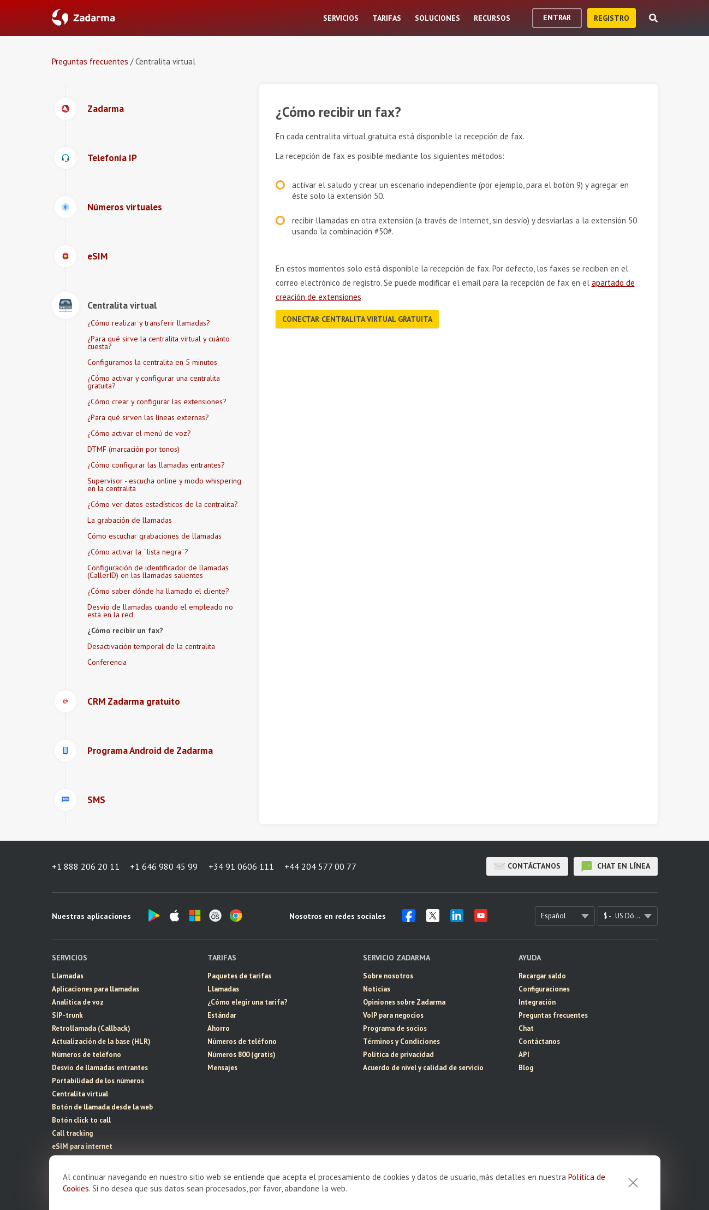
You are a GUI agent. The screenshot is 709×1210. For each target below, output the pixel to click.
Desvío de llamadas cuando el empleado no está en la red (160, 610)
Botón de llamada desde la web (102, 1107)
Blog (526, 1067)
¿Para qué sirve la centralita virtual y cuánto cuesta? (158, 342)
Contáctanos (527, 866)
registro (611, 18)
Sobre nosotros (388, 976)
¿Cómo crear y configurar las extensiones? (157, 401)
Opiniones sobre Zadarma (404, 1002)
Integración (537, 1002)
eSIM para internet (82, 1146)
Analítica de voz (78, 1002)
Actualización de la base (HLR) (101, 1041)
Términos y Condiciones (401, 1041)
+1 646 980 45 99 (164, 866)
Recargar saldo (542, 976)
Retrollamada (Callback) (91, 1028)
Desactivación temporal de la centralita (151, 646)
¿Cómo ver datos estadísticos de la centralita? (162, 504)
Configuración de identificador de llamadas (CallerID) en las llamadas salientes (158, 571)
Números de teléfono (86, 1054)
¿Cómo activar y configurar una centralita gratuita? (153, 382)
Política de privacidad (398, 1054)
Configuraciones (544, 989)
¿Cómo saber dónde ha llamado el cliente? (158, 591)
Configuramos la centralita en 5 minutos (152, 362)
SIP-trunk (67, 1015)
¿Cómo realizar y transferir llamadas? (148, 323)
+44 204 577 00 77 (321, 866)
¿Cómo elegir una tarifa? (247, 1002)
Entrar (557, 17)
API (524, 1054)
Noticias (376, 989)
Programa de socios (395, 1028)
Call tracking (72, 1133)
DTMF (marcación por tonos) (133, 449)
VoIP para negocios (393, 1015)
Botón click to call (81, 1120)
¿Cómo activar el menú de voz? (139, 433)
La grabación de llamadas (129, 520)
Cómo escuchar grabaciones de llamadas (154, 536)
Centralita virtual (80, 1094)
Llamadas (68, 976)
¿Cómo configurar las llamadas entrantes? (156, 465)
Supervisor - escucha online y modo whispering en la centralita (164, 484)
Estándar (221, 1015)
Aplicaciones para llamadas (95, 989)
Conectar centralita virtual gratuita (357, 319)
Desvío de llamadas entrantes (100, 1067)
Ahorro (218, 1028)
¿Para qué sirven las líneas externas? (148, 417)
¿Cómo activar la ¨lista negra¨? (137, 552)
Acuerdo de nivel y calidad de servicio (423, 1067)
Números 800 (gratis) (241, 1054)
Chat (526, 1028)
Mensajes (67, 1159)
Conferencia (107, 662)
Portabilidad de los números (98, 1080)
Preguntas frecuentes (90, 61)
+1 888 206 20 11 (86, 866)
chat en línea (615, 866)
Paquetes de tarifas (239, 976)
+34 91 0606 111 (242, 866)
